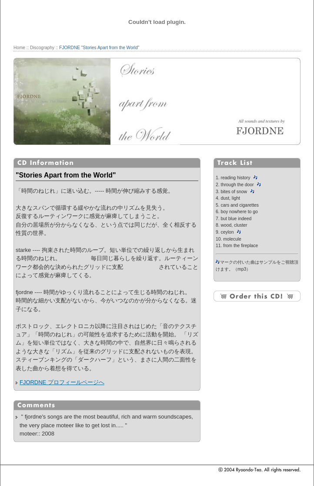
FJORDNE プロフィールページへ (62, 382)
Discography (42, 47)
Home (19, 47)
